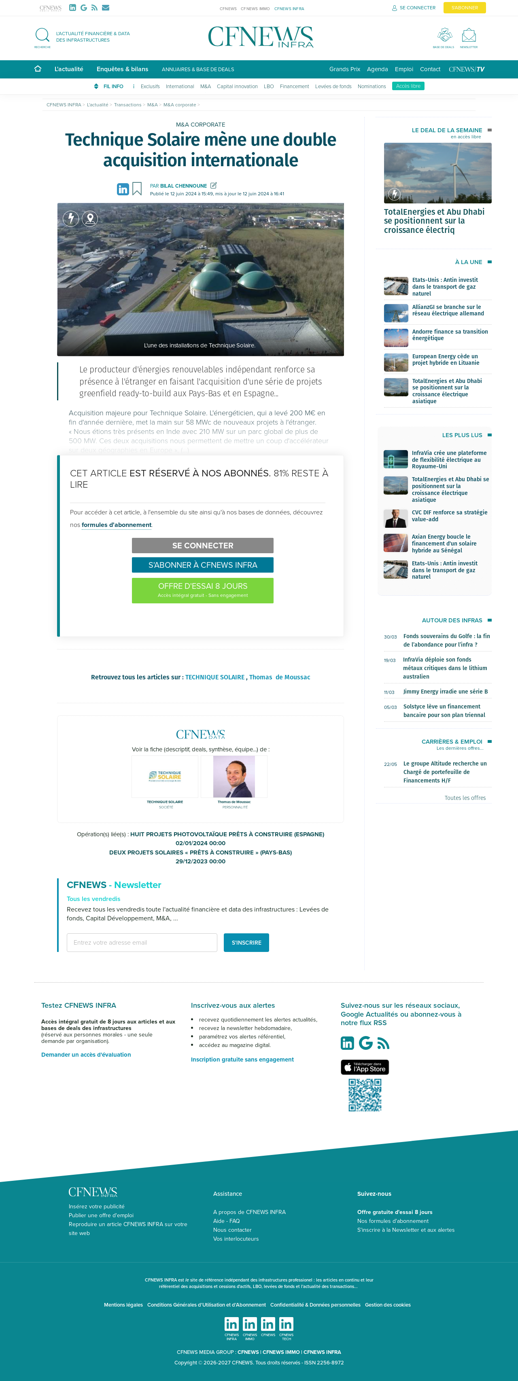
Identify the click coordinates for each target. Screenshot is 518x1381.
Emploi (404, 69)
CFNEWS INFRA (289, 9)
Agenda (377, 69)
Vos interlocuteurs (236, 1239)
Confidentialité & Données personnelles (315, 1305)
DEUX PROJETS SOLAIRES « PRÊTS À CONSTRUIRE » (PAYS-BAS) (200, 857)
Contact (430, 69)
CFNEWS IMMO (255, 9)
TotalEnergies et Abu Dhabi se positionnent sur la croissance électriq (434, 221)
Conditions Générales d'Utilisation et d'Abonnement (206, 1305)
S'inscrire (246, 943)
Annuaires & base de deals (198, 69)
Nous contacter (232, 1230)
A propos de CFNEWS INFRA (249, 1212)
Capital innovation (237, 86)
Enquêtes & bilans (123, 69)
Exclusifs (150, 86)
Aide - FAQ (226, 1221)
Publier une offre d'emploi (101, 1215)
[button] (86, 37)
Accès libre (408, 86)
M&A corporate (200, 124)
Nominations (372, 86)
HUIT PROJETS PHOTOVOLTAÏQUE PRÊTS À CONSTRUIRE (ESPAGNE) (200, 839)
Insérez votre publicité (97, 1206)
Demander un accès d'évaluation (86, 1054)
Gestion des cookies (388, 1305)
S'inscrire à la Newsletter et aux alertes (406, 1230)
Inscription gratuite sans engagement (242, 1059)
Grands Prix (344, 69)
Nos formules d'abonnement (393, 1221)
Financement (294, 86)
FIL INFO (119, 86)
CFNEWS (228, 9)
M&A (205, 86)
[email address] (142, 942)
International (180, 86)
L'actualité (69, 69)
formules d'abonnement (116, 524)
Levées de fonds (333, 86)
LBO (269, 86)
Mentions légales (123, 1305)
